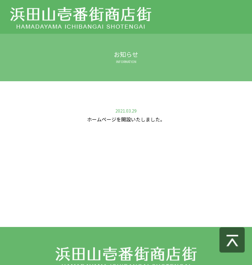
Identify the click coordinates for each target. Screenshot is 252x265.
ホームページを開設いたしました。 (126, 119)
